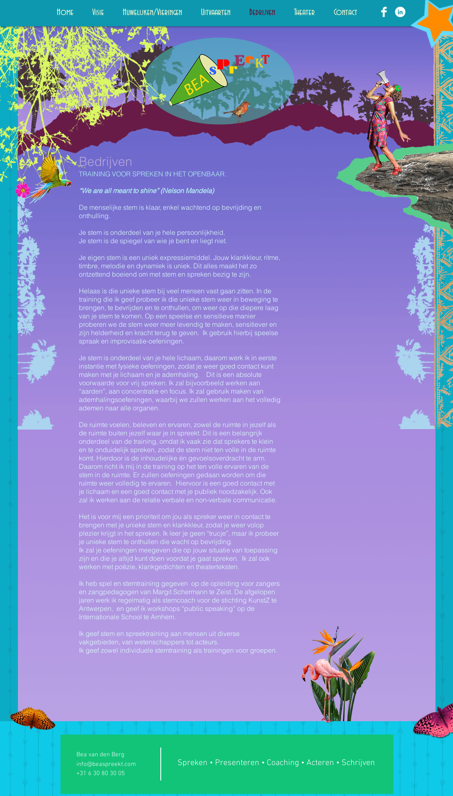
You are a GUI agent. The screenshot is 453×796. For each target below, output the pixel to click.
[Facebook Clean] (384, 12)
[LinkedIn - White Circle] (400, 12)
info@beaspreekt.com (106, 764)
